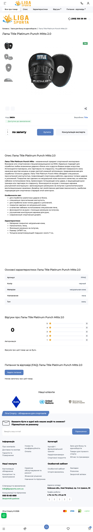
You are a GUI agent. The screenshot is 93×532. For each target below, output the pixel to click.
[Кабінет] (88, 3)
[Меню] (5, 3)
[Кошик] (89, 528)
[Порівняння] (24, 528)
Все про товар (11, 9)
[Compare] (7, 109)
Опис (25, 9)
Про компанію (8, 447)
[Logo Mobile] (23, 3)
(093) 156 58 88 (77, 19)
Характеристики (40, 9)
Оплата (28, 451)
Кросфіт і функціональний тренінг (55, 449)
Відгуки (57, 9)
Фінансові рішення (33, 476)
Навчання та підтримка (35, 479)
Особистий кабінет (56, 469)
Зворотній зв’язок (78, 474)
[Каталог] (3, 528)
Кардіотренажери (56, 455)
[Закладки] (68, 528)
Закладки (74, 468)
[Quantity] (7, 132)
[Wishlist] (13, 109)
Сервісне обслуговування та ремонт (33, 470)
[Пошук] (46, 526)
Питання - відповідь (75, 9)
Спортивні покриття (57, 458)
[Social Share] (86, 109)
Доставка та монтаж (11, 450)
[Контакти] (81, 3)
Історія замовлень (56, 472)
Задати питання (14, 372)
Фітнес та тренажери (79, 457)
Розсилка (74, 471)
